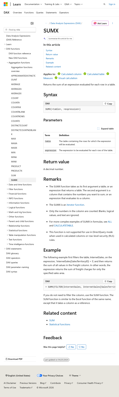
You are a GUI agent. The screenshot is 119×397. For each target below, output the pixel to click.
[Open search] (104, 4)
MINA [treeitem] (14, 157)
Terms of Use (10, 387)
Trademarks (25, 387)
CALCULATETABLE (63, 225)
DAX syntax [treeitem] (11, 271)
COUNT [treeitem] (14, 98)
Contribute (55, 383)
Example (50, 62)
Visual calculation (67, 78)
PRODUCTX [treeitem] (16, 170)
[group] (79, 287)
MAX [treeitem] (13, 138)
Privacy (67, 383)
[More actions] (112, 23)
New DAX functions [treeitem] (18, 57)
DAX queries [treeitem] (12, 262)
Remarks (50, 58)
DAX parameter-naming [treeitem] (17, 267)
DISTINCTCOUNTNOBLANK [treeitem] (23, 132)
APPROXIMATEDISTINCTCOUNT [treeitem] (23, 77)
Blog (42, 383)
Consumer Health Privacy (89, 383)
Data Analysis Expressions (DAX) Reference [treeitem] (18, 37)
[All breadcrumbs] (46, 23)
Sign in (112, 4)
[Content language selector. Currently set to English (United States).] (18, 375)
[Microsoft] (6, 4)
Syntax (49, 50)
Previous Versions (28, 383)
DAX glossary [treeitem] (12, 253)
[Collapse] (32, 23)
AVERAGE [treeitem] (15, 84)
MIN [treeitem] (13, 152)
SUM (52, 320)
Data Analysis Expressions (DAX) (66, 23)
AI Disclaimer (10, 383)
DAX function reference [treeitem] (20, 53)
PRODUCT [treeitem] (16, 166)
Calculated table (95, 74)
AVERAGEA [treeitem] (16, 88)
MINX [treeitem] (14, 161)
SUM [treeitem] (13, 175)
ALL (110, 221)
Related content (53, 66)
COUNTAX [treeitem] (16, 107)
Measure (48, 78)
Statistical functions (59, 324)
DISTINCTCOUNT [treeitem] (19, 125)
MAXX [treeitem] (14, 147)
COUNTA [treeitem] (15, 102)
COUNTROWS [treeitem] (18, 116)
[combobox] (20, 29)
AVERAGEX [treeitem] (16, 93)
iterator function (75, 204)
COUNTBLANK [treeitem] (18, 111)
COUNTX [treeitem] (15, 120)
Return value (52, 54)
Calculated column (71, 74)
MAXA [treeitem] (14, 143)
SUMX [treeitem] (14, 180)
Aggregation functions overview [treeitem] (21, 69)
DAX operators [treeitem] (13, 257)
